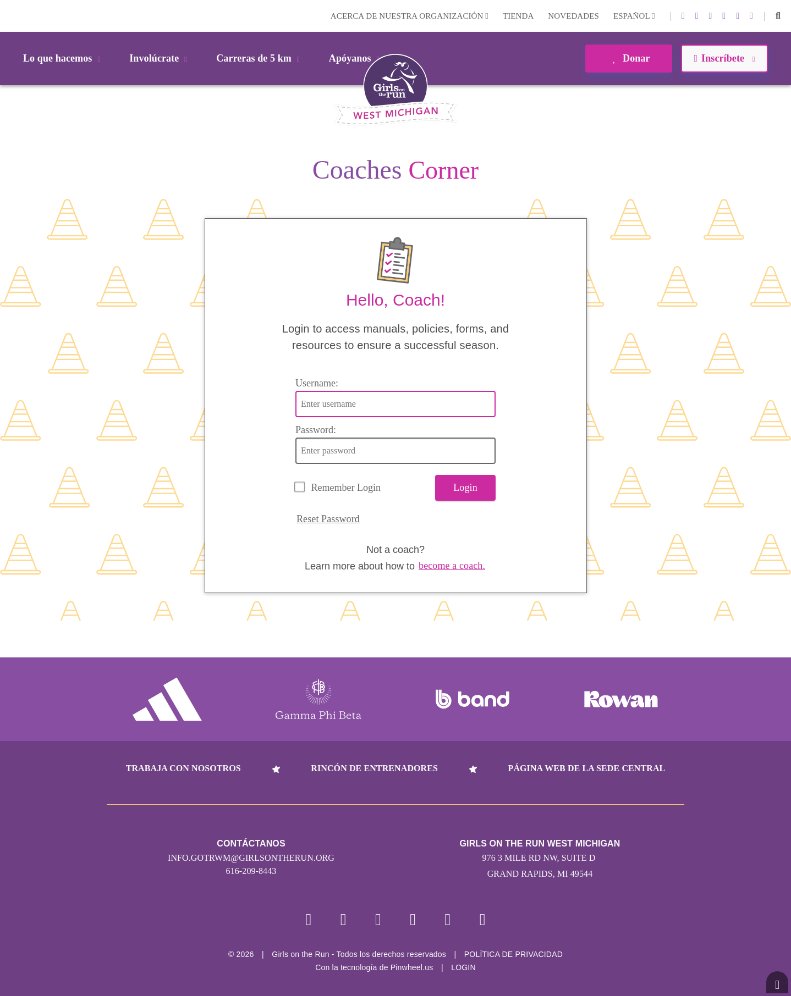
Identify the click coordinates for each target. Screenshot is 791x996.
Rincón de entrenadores (374, 768)
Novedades (573, 16)
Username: (316, 383)
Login (10, 15)
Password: (315, 429)
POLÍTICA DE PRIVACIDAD (513, 954)
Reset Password (328, 518)
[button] (778, 16)
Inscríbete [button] (724, 58)
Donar (628, 58)
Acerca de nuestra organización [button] (409, 16)
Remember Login (346, 487)
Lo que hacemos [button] (63, 58)
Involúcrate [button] (160, 58)
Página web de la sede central (587, 768)
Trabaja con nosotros (183, 768)
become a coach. (452, 565)
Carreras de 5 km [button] (260, 58)
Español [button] (634, 16)
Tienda (518, 16)
